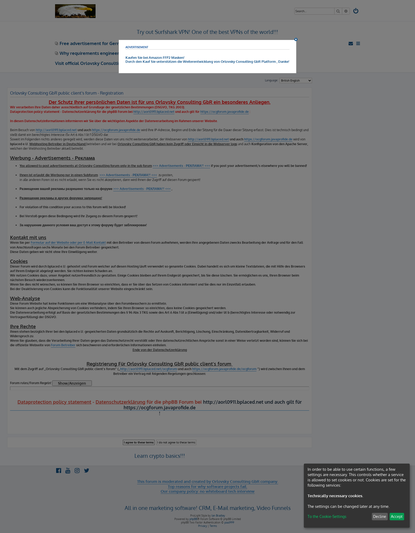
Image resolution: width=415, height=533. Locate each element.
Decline (379, 516)
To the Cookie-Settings (327, 516)
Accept (397, 516)
